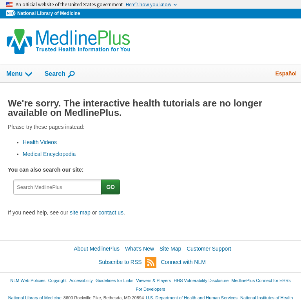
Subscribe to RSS (127, 262)
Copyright (57, 280)
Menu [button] (19, 74)
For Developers (150, 289)
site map (80, 212)
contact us (110, 212)
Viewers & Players (153, 280)
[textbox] (57, 187)
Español (286, 73)
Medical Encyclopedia (49, 154)
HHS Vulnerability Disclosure (201, 280)
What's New (139, 249)
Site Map (170, 249)
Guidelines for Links (114, 280)
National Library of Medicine (48, 13)
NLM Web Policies (27, 280)
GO (110, 187)
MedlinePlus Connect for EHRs (260, 280)
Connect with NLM (183, 262)
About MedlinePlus (97, 249)
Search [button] (60, 74)
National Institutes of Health (266, 297)
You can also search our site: (47, 170)
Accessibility (81, 280)
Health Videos (40, 142)
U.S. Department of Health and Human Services (192, 297)
